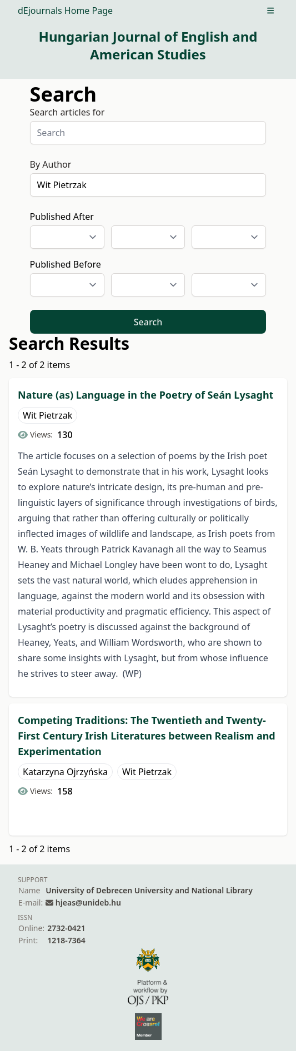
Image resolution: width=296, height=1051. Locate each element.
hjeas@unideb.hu (88, 902)
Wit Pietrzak (47, 415)
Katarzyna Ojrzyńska (65, 772)
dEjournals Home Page (65, 10)
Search (148, 322)
